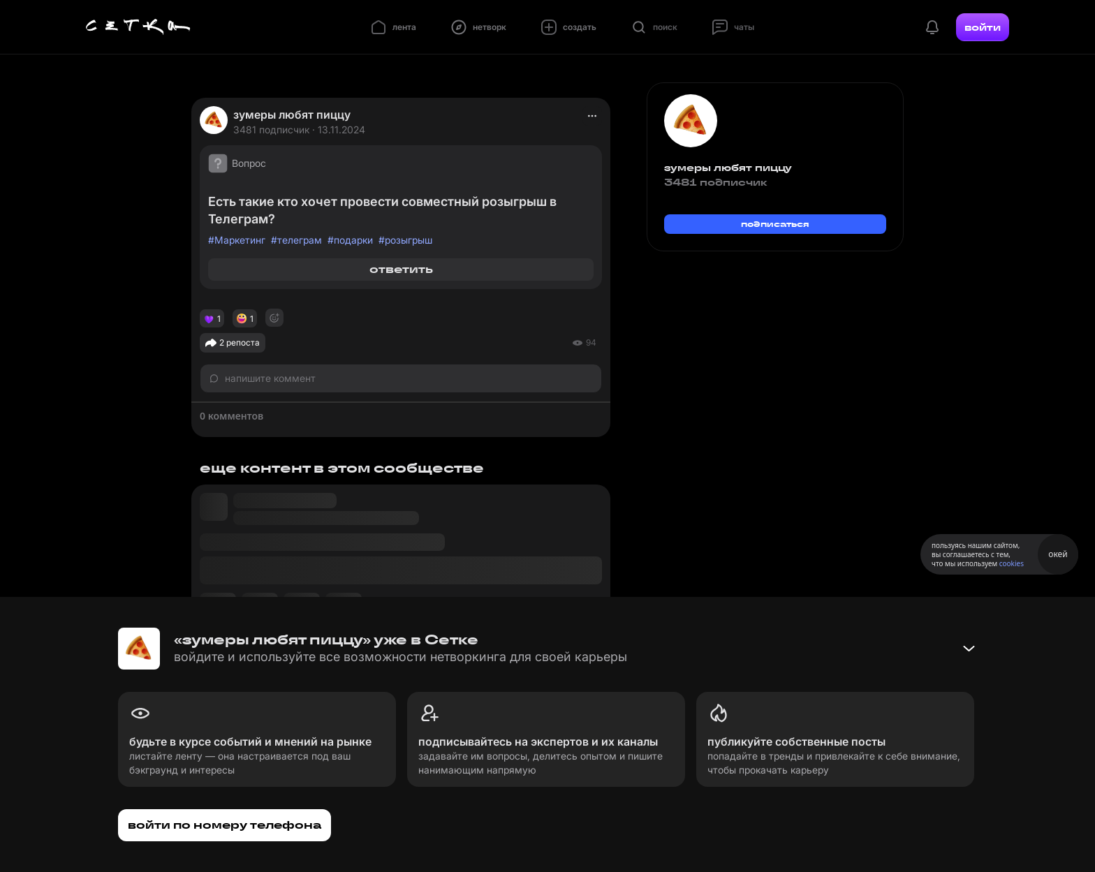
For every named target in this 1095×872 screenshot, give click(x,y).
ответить (401, 269)
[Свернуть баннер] (968, 648)
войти (982, 27)
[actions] (592, 116)
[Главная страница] (138, 27)
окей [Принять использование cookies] (1057, 554)
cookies (1011, 563)
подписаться (775, 224)
